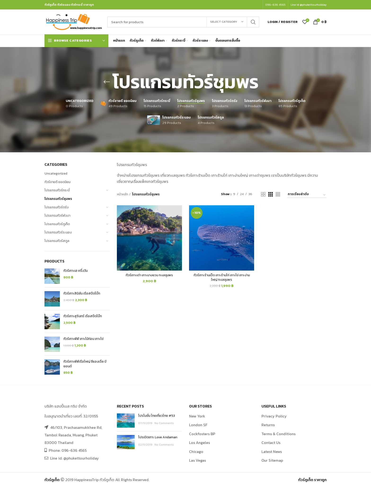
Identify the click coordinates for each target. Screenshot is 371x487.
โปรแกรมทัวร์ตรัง (56, 207)
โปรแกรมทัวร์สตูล (56, 240)
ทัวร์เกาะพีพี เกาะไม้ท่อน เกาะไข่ (83, 339)
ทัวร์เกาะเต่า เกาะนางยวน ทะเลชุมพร (149, 275)
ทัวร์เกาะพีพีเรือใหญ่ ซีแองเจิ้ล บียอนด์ (84, 364)
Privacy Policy (274, 416)
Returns (268, 425)
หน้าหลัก (122, 194)
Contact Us (270, 442)
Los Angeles (199, 442)
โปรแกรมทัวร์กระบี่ (57, 190)
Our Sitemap (272, 460)
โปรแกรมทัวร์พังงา (57, 215)
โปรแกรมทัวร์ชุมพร (58, 198)
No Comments (164, 423)
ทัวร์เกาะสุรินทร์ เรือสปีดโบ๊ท (82, 316)
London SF (198, 425)
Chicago (196, 451)
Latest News (271, 451)
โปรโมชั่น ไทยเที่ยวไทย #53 (156, 415)
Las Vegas (197, 460)
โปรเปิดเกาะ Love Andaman (157, 437)
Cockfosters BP (202, 434)
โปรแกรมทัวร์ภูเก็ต (57, 224)
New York (197, 416)
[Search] (183, 22)
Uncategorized (55, 173)
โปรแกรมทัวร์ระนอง (58, 232)
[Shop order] (307, 195)
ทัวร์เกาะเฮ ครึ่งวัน (75, 270)
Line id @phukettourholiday (309, 5)
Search (253, 22)
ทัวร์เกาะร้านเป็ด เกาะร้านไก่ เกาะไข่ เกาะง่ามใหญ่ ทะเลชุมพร (222, 277)
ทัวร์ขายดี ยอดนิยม (57, 182)
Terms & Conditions (278, 434)
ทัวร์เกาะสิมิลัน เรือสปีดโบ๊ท (81, 293)
